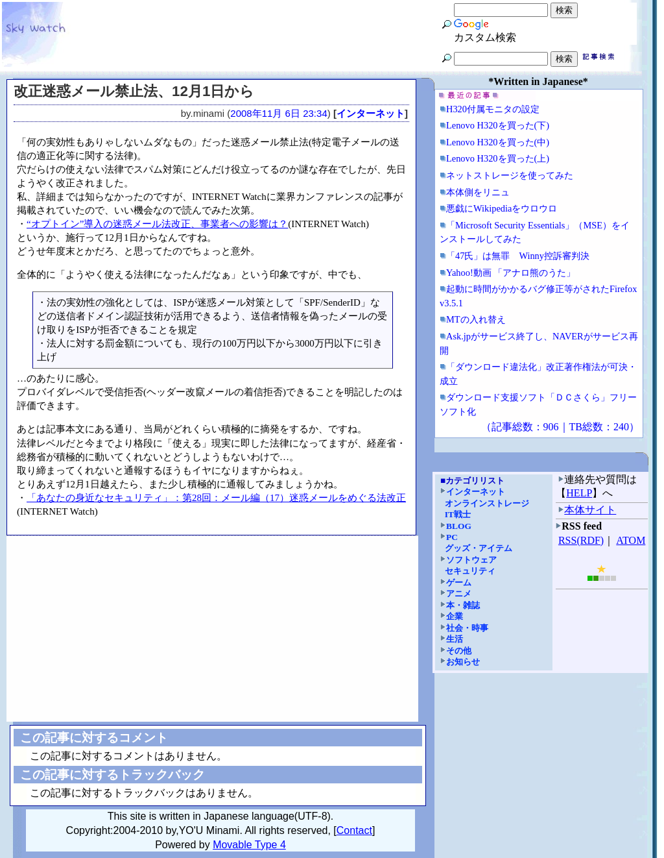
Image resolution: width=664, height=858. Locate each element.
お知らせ (463, 662)
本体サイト (590, 509)
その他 (458, 651)
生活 (454, 639)
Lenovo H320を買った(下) (497, 125)
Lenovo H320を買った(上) (497, 158)
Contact (354, 830)
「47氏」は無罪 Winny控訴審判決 (517, 256)
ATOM (630, 540)
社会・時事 (467, 628)
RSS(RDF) (581, 540)
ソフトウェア (471, 560)
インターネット (371, 113)
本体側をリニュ (478, 192)
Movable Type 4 (249, 844)
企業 (454, 616)
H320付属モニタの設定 (493, 109)
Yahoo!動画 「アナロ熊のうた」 (510, 272)
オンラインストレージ (487, 503)
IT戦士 (458, 514)
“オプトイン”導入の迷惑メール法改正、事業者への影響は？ (157, 224)
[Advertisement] (213, 629)
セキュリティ (470, 571)
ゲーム (458, 582)
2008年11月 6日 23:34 (278, 113)
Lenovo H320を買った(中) (497, 142)
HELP (579, 492)
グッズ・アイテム (478, 548)
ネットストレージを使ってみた (509, 175)
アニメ (458, 593)
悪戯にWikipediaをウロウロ (501, 208)
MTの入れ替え (476, 319)
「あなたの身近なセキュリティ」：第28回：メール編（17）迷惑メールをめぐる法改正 (216, 498)
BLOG (458, 526)
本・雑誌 (463, 605)
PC (452, 537)
